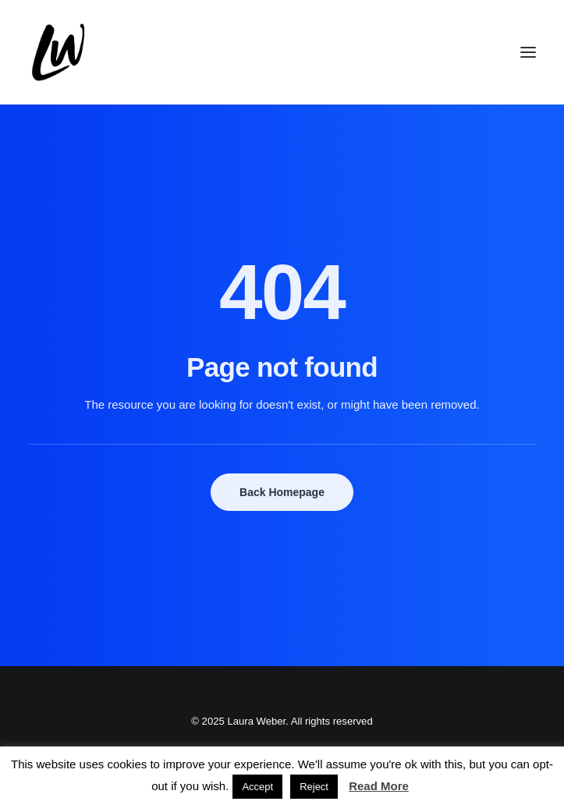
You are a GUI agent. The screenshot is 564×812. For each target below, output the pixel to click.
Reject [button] (314, 786)
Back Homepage (282, 492)
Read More (379, 785)
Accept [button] (257, 786)
